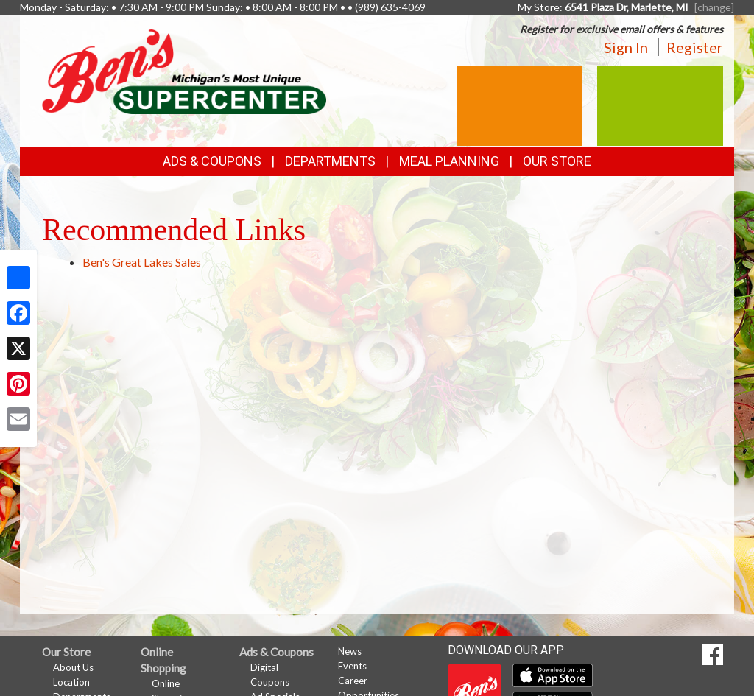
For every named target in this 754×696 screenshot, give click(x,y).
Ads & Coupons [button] (212, 161)
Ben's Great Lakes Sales (141, 262)
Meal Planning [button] (449, 161)
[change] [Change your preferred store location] (714, 7)
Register (694, 47)
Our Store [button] (557, 161)
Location (71, 682)
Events (352, 666)
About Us (73, 667)
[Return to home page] (184, 70)
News (350, 651)
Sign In (626, 47)
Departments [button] (330, 161)
